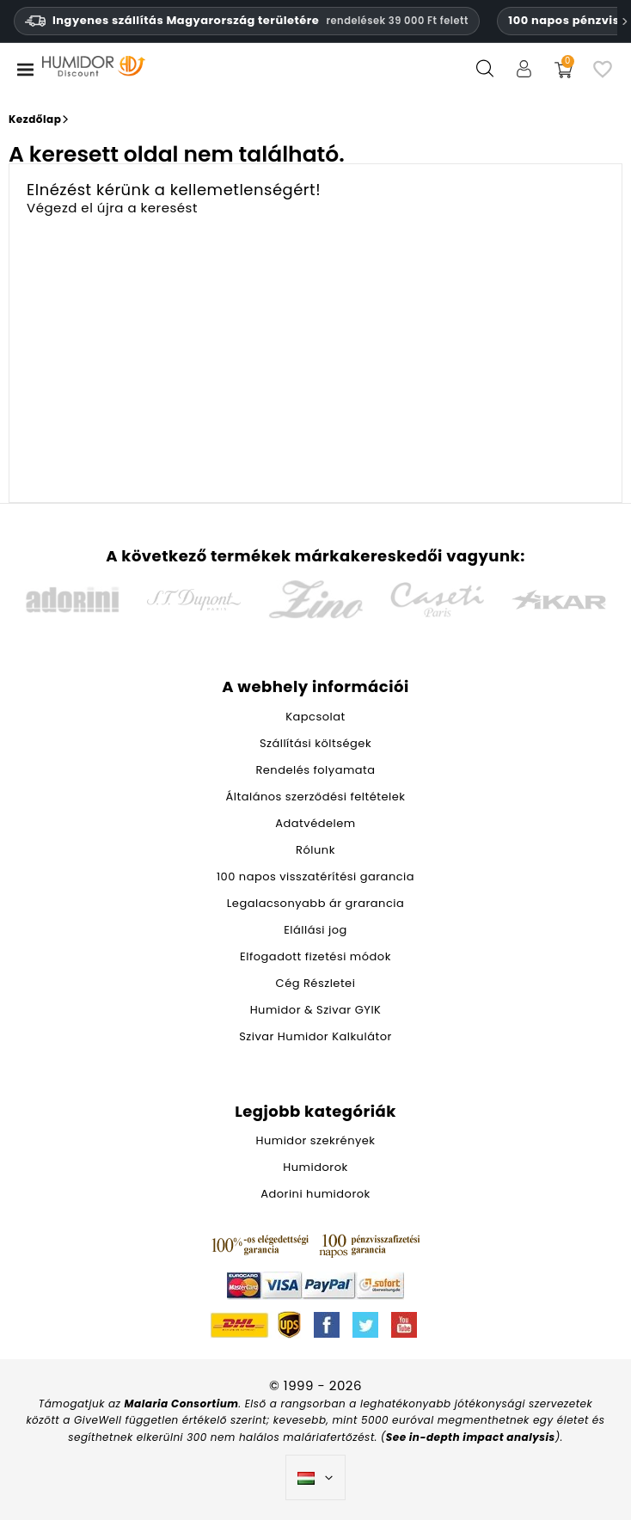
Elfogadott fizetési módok (315, 956)
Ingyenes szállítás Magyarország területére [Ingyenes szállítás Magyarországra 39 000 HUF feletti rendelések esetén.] (247, 20)
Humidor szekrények (315, 1140)
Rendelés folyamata (315, 770)
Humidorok (315, 1167)
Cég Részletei (316, 983)
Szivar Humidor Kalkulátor (315, 1036)
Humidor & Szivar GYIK (316, 1010)
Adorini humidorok (315, 1194)
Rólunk (315, 850)
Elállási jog (315, 930)
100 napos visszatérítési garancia (315, 876)
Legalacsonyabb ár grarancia (316, 903)
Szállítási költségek (315, 743)
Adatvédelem (315, 823)
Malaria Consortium (182, 1403)
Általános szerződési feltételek (315, 796)
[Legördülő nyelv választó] (315, 1477)
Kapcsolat (315, 716)
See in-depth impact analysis (470, 1437)
